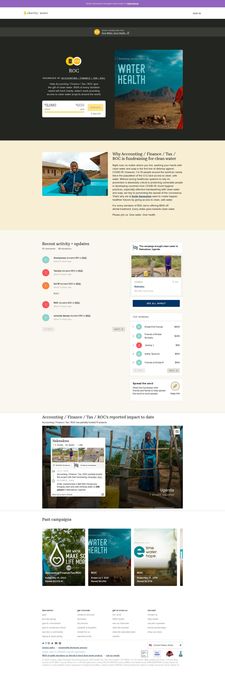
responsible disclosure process (72, 647)
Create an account (85, 614)
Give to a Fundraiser (51, 623)
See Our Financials (121, 623)
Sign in (197, 13)
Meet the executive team (124, 631)
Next (119, 329)
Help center (153, 618)
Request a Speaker (156, 623)
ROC (84, 257)
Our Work (117, 614)
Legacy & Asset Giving (52, 636)
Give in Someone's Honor (54, 627)
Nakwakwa (132, 3)
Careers (116, 636)
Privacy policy (48, 647)
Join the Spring (49, 618)
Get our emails (113, 655)
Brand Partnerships (157, 627)
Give (44, 614)
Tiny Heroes (82, 623)
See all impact (156, 303)
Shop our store (155, 631)
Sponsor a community (52, 631)
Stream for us (83, 631)
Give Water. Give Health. (115, 33)
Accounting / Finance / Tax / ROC (83, 78)
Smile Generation (142, 196)
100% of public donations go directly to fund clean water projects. (72, 655)
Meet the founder (121, 627)
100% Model (118, 618)
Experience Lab (84, 636)
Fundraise (81, 618)
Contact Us (152, 614)
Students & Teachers (86, 627)
